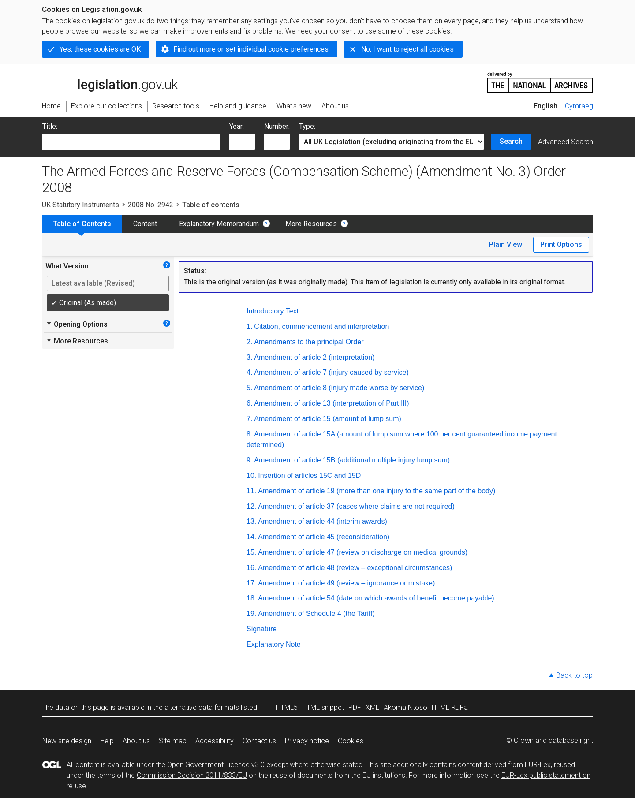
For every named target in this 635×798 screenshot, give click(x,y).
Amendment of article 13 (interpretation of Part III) (331, 403)
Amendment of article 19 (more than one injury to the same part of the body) (376, 491)
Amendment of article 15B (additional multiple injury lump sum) (352, 460)
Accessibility (214, 741)
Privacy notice (307, 741)
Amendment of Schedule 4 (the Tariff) (316, 613)
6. (249, 403)
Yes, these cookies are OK (100, 49)
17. (251, 583)
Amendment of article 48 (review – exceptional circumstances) (355, 567)
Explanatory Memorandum (219, 224)
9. (249, 460)
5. (249, 388)
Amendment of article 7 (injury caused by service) (331, 372)
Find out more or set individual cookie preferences (251, 49)
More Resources (311, 224)
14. (251, 537)
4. (249, 372)
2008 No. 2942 (150, 205)
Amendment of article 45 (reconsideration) (323, 537)
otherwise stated (336, 765)
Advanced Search (565, 142)
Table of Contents (82, 224)
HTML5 (287, 707)
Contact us (259, 741)
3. (249, 357)
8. (249, 434)
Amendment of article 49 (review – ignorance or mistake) (346, 583)
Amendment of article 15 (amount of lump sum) (327, 418)
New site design (66, 741)
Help (107, 741)
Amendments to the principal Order (308, 342)
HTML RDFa (450, 707)
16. (251, 567)
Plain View (505, 244)
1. (249, 326)
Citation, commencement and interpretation (321, 326)
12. (251, 506)
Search (511, 141)
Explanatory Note (274, 644)
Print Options (561, 244)
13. (251, 521)
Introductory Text (273, 311)
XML (372, 707)
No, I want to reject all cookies (407, 49)
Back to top (574, 675)
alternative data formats (201, 707)
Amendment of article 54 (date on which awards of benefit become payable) (376, 598)
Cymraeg (579, 106)
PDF (354, 707)
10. (251, 475)
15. (251, 552)
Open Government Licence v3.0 (216, 765)
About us (136, 741)
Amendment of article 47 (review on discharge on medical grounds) (362, 552)
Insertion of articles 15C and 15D (309, 475)
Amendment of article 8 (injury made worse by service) (339, 388)
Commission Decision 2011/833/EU (192, 775)
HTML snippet (323, 707)
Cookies (350, 741)
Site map (173, 741)
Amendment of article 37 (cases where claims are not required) (356, 506)
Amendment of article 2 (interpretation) (314, 357)
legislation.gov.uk (110, 81)
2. (249, 342)
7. (249, 418)
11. (251, 491)
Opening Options (76, 324)
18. (251, 598)
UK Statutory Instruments (80, 205)
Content (145, 224)
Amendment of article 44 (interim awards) (322, 521)
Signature (262, 629)
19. (251, 613)
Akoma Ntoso (405, 707)
